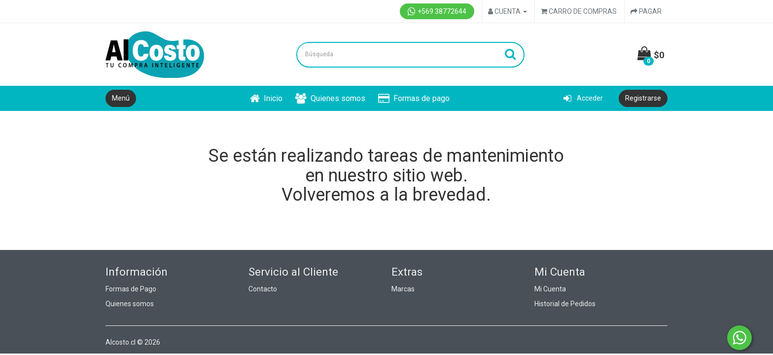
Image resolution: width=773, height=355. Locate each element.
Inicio (266, 98)
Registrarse (643, 98)
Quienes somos (330, 98)
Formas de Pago (130, 289)
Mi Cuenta (550, 289)
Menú (121, 98)
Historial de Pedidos (565, 304)
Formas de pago (414, 98)
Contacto (262, 289)
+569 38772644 (437, 11)
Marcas (403, 289)
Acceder (583, 98)
